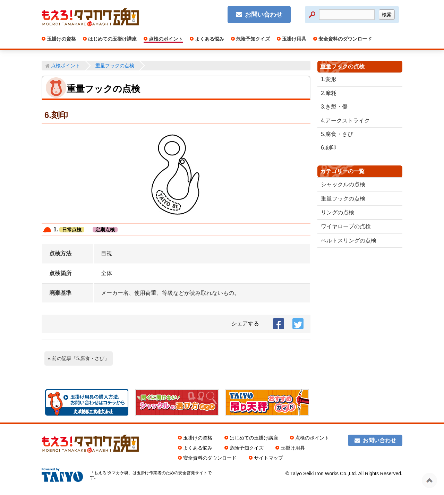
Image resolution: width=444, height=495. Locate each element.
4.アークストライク (345, 120)
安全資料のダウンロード (344, 39)
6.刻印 (328, 148)
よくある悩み (209, 39)
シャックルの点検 (343, 184)
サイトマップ (268, 458)
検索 (387, 14)
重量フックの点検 (343, 199)
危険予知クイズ (252, 39)
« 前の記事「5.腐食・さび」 (78, 358)
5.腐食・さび (337, 134)
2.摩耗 (328, 93)
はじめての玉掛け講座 (112, 39)
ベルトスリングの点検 (348, 241)
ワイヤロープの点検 (346, 226)
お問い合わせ (263, 14)
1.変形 (328, 79)
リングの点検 (337, 212)
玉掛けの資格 (60, 39)
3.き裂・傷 (334, 107)
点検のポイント (165, 39)
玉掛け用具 (293, 39)
